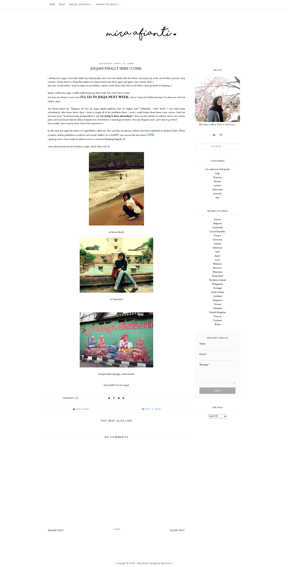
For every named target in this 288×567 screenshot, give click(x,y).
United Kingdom (217, 312)
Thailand (217, 308)
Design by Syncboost (161, 563)
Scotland (217, 296)
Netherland (217, 276)
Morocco (217, 268)
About (62, 4)
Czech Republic (217, 231)
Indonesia (217, 247)
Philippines (217, 284)
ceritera (217, 185)
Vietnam (217, 320)
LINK (150, 135)
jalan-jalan (217, 189)
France (217, 235)
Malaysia (217, 264)
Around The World (107, 4)
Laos (217, 259)
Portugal (217, 288)
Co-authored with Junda (217, 169)
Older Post (177, 530)
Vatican (217, 316)
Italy (217, 251)
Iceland (217, 243)
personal (217, 193)
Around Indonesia (79, 4)
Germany (217, 239)
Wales (217, 324)
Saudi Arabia (217, 292)
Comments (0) (71, 398)
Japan (217, 255)
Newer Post (56, 530)
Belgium (217, 223)
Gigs (217, 173)
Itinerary (217, 177)
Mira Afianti (143, 563)
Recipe (217, 181)
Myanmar (217, 272)
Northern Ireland (217, 280)
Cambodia (217, 227)
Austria (217, 219)
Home (52, 4)
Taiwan (217, 304)
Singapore (218, 300)
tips (217, 197)
